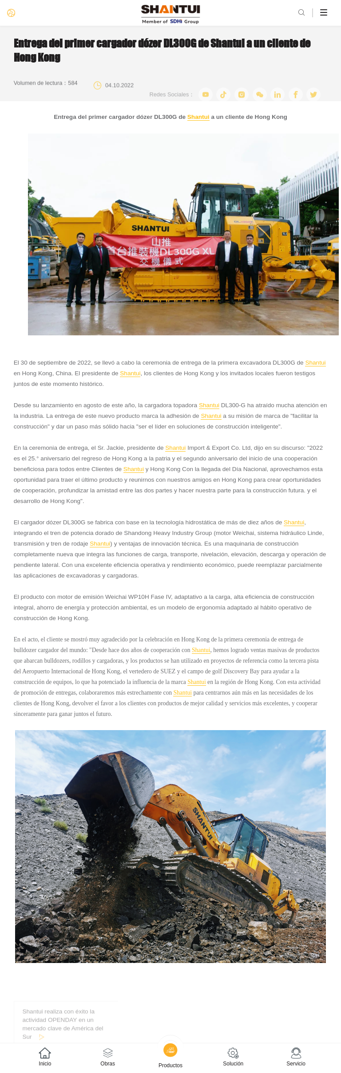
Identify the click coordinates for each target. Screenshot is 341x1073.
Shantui (198, 117)
